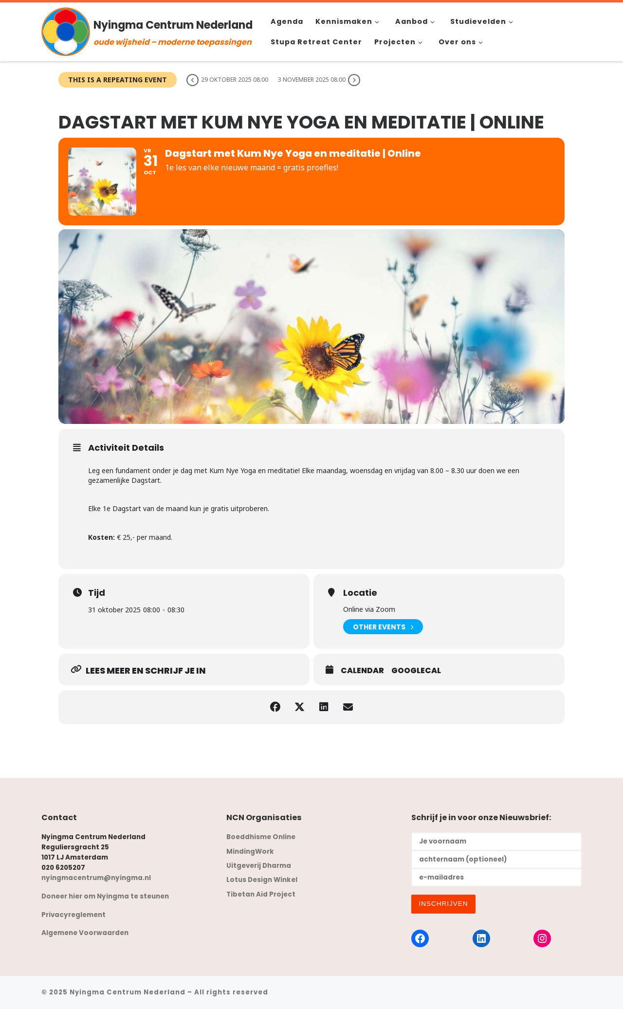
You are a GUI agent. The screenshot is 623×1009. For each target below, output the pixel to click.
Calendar (362, 671)
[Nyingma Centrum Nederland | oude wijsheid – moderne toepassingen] (65, 30)
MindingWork (250, 851)
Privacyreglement (73, 914)
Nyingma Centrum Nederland (127, 992)
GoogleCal (416, 671)
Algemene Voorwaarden (84, 932)
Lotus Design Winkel (261, 879)
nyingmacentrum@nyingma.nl (96, 877)
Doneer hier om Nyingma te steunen (105, 896)
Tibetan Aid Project (260, 894)
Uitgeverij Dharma (258, 865)
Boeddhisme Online (260, 837)
